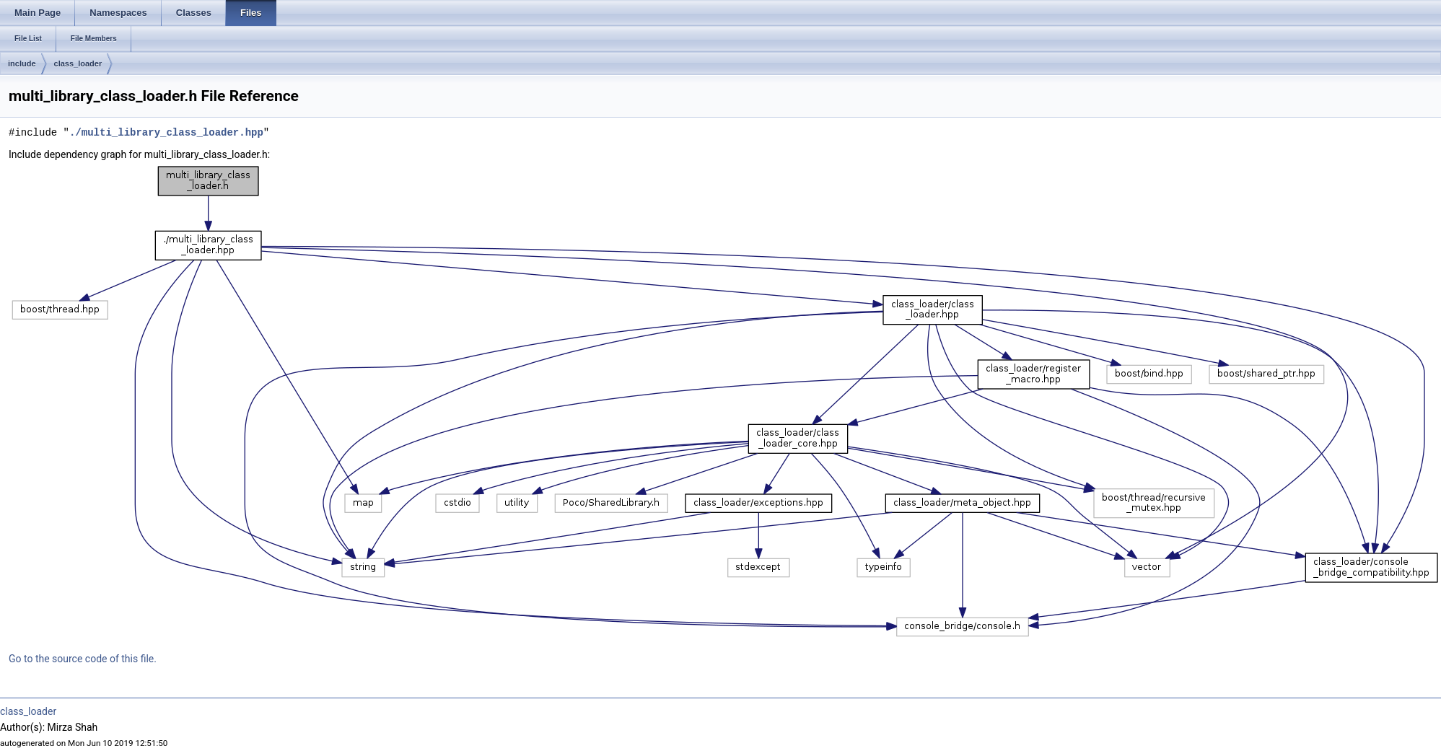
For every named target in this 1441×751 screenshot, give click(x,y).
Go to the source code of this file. (83, 658)
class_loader (78, 63)
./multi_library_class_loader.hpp (166, 132)
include (22, 63)
